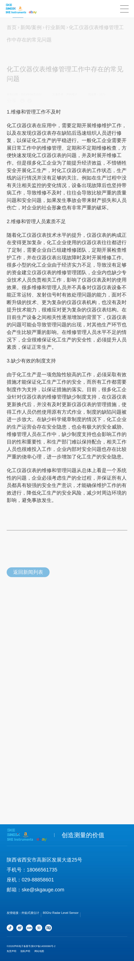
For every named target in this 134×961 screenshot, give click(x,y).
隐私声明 (25, 951)
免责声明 (11, 951)
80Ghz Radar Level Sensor (60, 912)
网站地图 (39, 951)
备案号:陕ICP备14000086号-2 (40, 946)
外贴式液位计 (30, 912)
